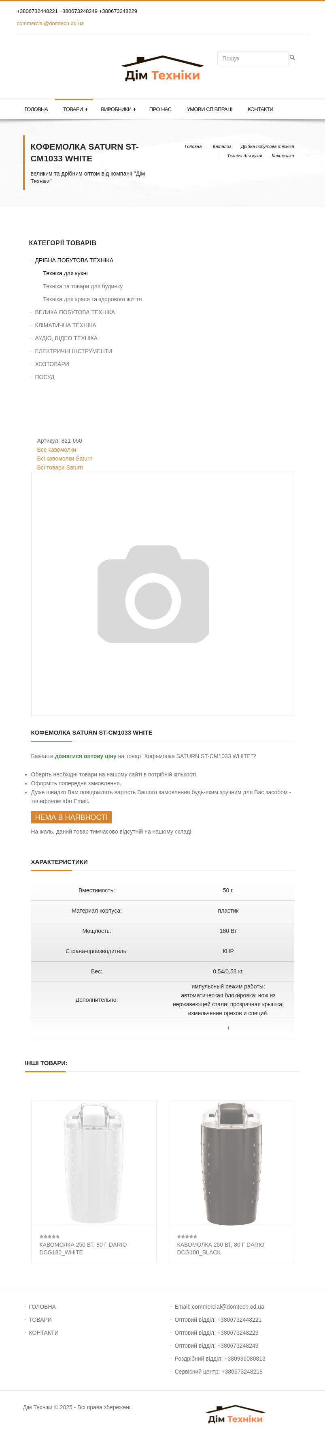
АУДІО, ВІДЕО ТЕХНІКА (66, 338)
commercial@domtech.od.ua (50, 23)
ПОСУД (45, 377)
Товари (75, 109)
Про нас (160, 109)
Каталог (222, 146)
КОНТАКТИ (44, 1332)
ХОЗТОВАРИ (52, 364)
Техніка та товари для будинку (83, 286)
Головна (36, 109)
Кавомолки (283, 155)
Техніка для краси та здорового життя (92, 299)
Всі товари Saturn (60, 467)
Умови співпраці (209, 109)
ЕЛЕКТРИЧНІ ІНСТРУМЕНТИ (74, 351)
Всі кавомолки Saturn (65, 458)
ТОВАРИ (40, 1319)
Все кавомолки (56, 449)
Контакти (260, 109)
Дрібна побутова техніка (267, 146)
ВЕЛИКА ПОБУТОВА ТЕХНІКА (75, 312)
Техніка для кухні (244, 155)
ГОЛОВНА (42, 1306)
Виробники (118, 109)
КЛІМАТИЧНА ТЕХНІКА (65, 325)
